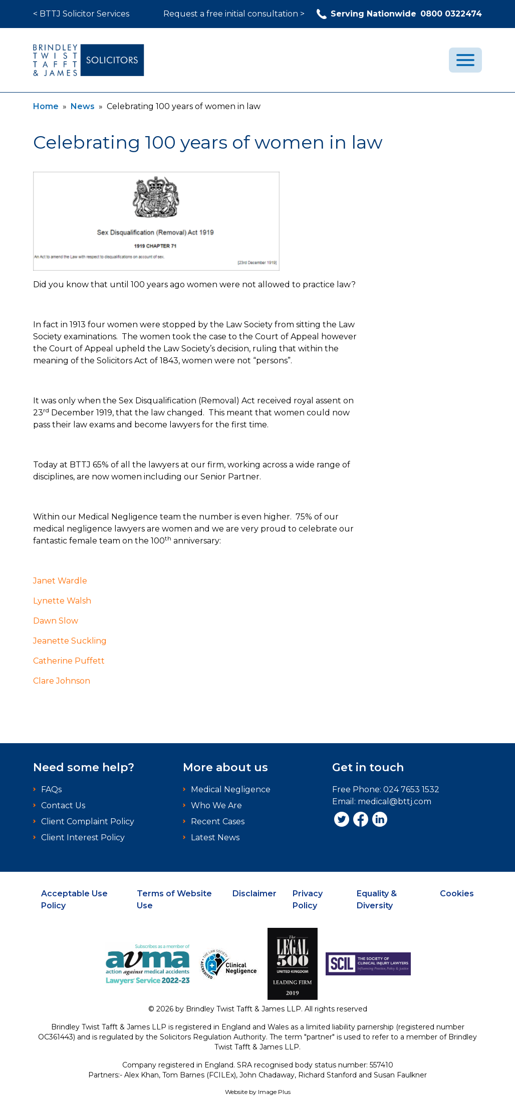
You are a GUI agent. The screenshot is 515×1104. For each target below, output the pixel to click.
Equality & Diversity (377, 899)
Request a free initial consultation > (234, 14)
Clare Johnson (61, 681)
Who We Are (216, 805)
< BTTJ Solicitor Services (81, 14)
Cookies (457, 893)
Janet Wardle (60, 581)
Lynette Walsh (62, 601)
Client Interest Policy (83, 837)
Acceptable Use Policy (74, 899)
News (83, 106)
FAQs (51, 789)
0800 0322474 (399, 14)
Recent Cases (217, 821)
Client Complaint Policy (87, 821)
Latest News (215, 837)
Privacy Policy (308, 899)
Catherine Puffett (69, 661)
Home (46, 106)
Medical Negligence (231, 789)
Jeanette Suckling (70, 641)
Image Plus (274, 1091)
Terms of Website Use (174, 899)
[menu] (465, 60)
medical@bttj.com (394, 801)
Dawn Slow (55, 621)
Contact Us (63, 805)
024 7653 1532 (411, 789)
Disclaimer (254, 893)
